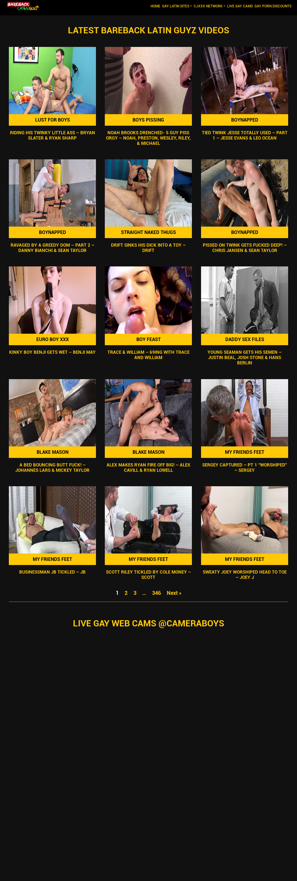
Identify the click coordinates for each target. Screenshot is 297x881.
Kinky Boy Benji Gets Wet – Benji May (52, 352)
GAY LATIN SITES (175, 6)
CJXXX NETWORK (208, 6)
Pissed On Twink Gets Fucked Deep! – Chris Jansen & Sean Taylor (244, 248)
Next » (174, 593)
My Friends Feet (244, 452)
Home (156, 5)
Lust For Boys (52, 120)
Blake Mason (52, 452)
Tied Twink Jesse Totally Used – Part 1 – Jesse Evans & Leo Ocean (244, 135)
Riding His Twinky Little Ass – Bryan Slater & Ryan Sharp (52, 135)
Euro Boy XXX (52, 339)
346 (156, 593)
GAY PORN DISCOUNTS (272, 6)
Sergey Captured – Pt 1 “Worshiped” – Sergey (244, 467)
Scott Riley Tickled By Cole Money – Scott (148, 574)
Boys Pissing (148, 120)
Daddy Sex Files (244, 339)
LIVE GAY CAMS (240, 6)
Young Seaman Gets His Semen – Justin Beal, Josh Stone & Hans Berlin (245, 358)
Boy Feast (148, 339)
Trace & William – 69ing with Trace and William (148, 355)
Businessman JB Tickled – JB (52, 572)
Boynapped (244, 120)
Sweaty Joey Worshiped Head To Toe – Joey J (244, 574)
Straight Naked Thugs (148, 232)
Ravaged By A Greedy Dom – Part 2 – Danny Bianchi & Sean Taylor (52, 248)
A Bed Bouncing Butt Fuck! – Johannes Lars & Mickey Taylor (52, 467)
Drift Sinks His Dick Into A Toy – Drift (148, 248)
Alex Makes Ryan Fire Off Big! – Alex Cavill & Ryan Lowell (148, 467)
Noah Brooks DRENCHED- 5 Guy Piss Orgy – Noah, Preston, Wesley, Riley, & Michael (148, 138)
